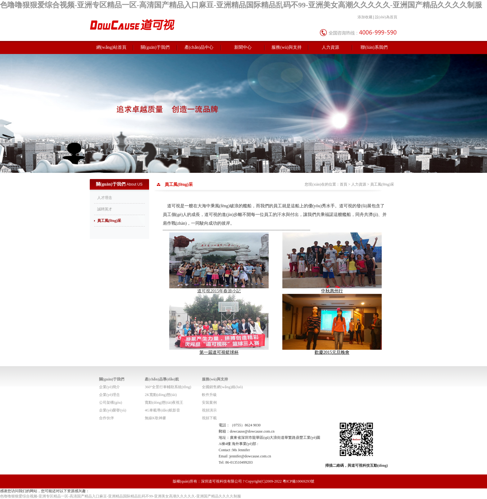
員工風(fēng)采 (109, 220)
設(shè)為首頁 (386, 17)
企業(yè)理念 (109, 395)
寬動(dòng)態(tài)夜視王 (164, 402)
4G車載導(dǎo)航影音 (162, 410)
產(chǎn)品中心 (199, 47)
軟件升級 (209, 395)
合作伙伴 (106, 418)
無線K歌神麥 (155, 418)
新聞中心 (243, 47)
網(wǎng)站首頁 (111, 47)
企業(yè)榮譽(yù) (112, 410)
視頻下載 (209, 418)
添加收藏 (364, 17)
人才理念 (104, 198)
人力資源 (330, 47)
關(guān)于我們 (155, 47)
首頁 (343, 184)
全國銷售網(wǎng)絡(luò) (222, 387)
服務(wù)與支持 (286, 47)
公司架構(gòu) (110, 402)
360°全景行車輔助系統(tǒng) (168, 387)
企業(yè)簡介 (109, 387)
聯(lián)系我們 (374, 47)
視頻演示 (209, 410)
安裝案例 (209, 402)
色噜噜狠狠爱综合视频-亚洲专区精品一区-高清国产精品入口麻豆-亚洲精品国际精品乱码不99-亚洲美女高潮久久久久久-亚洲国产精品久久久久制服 (241, 5)
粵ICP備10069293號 (299, 481)
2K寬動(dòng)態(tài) (161, 395)
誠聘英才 (104, 209)
